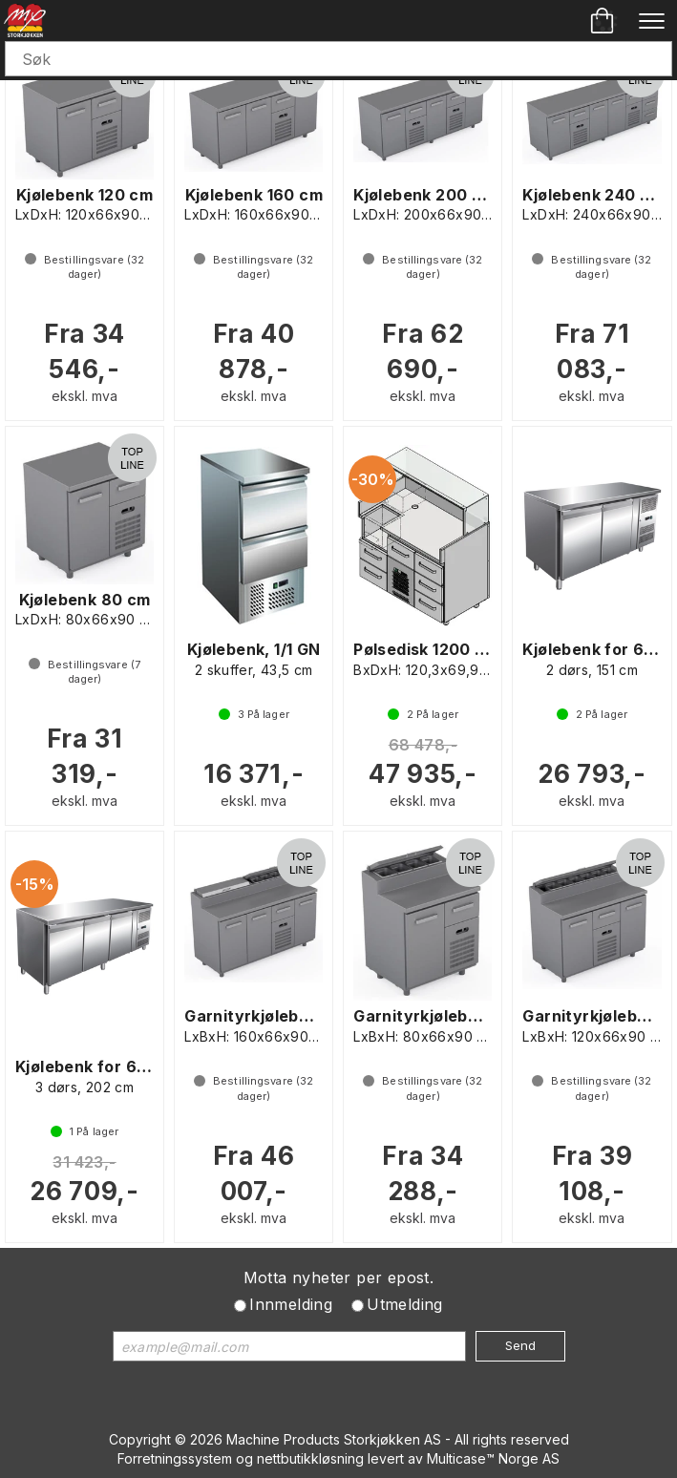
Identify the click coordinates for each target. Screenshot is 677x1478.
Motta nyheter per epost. (338, 1277)
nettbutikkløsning (310, 1458)
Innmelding (290, 1304)
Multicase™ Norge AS (493, 1458)
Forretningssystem (174, 1458)
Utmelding (405, 1304)
